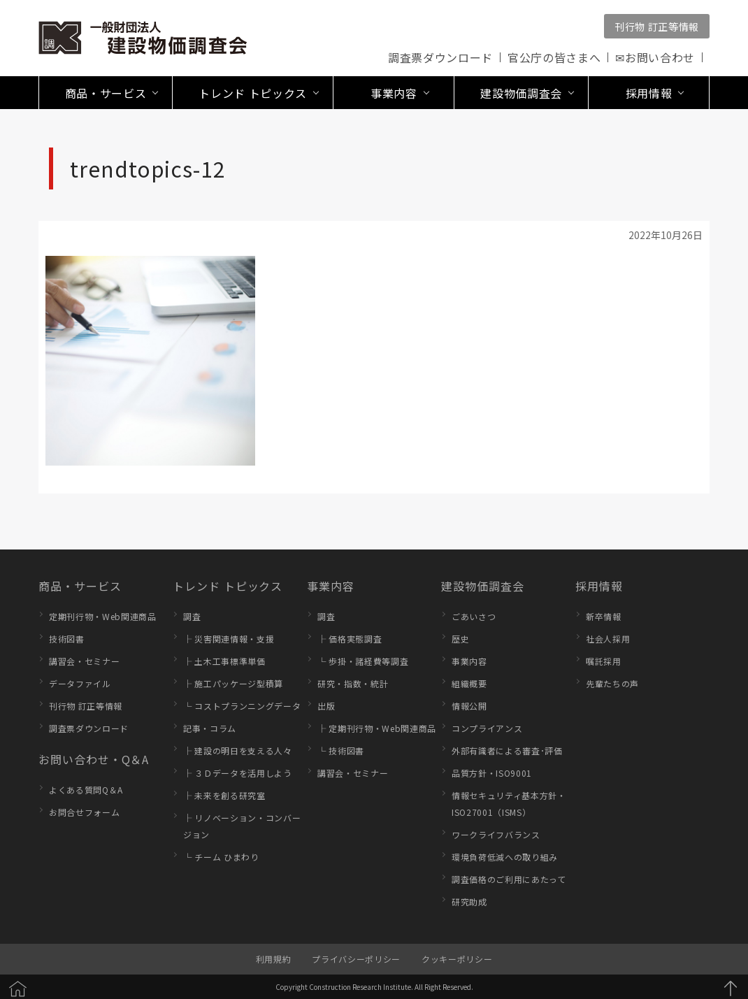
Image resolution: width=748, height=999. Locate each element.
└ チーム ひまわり (221, 857)
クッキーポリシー (457, 959)
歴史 (460, 639)
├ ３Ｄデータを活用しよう (237, 773)
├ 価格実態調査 (349, 639)
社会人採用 (608, 639)
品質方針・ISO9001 (492, 773)
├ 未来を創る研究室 (224, 795)
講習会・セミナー (84, 661)
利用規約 (274, 959)
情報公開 (469, 706)
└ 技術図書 (340, 750)
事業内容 (330, 585)
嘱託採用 (603, 661)
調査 (192, 616)
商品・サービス (80, 585)
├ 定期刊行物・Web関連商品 (376, 728)
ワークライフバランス (496, 834)
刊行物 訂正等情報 (656, 27)
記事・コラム (209, 728)
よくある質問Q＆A (86, 790)
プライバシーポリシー (356, 959)
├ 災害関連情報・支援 (228, 639)
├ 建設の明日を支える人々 (237, 750)
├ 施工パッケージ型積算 (233, 683)
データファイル (80, 683)
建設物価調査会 (482, 585)
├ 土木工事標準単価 (224, 661)
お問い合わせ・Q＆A (93, 759)
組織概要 (469, 683)
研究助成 (469, 901)
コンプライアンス (487, 728)
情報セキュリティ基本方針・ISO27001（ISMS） (509, 803)
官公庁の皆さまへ (554, 57)
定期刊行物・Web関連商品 (103, 616)
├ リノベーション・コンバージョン (242, 826)
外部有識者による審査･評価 (507, 750)
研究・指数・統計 (352, 683)
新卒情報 (603, 616)
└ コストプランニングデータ (242, 706)
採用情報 (599, 585)
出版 (326, 706)
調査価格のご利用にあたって (509, 879)
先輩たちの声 (612, 683)
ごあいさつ (474, 616)
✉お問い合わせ (655, 57)
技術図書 (67, 639)
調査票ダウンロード (440, 57)
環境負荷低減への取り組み (505, 857)
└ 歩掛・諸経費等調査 (362, 661)
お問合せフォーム (84, 812)
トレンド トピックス (227, 585)
